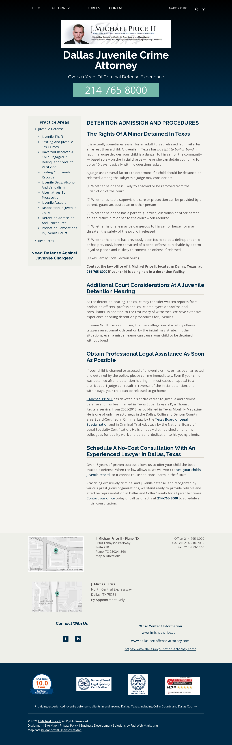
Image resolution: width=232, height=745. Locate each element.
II (111, 399)
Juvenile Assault (54, 202)
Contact (117, 8)
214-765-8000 (116, 90)
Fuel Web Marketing (144, 725)
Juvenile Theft (52, 136)
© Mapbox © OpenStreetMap (61, 730)
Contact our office (101, 498)
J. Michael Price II (49, 721)
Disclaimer (35, 725)
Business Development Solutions (103, 725)
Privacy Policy (69, 725)
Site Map (51, 725)
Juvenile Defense (51, 129)
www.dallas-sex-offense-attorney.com (160, 641)
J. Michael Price (98, 399)
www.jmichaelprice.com (160, 632)
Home (37, 8)
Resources (90, 8)
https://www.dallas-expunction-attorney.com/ (160, 649)
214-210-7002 (194, 543)
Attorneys (61, 8)
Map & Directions (108, 556)
